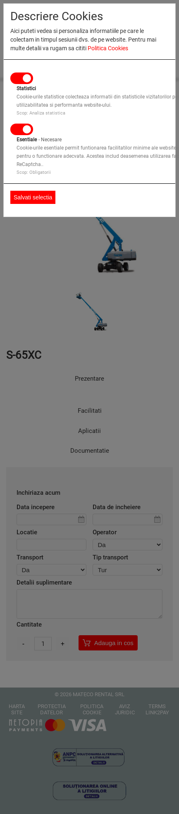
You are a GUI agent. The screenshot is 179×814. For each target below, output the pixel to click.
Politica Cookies (108, 48)
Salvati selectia (33, 197)
